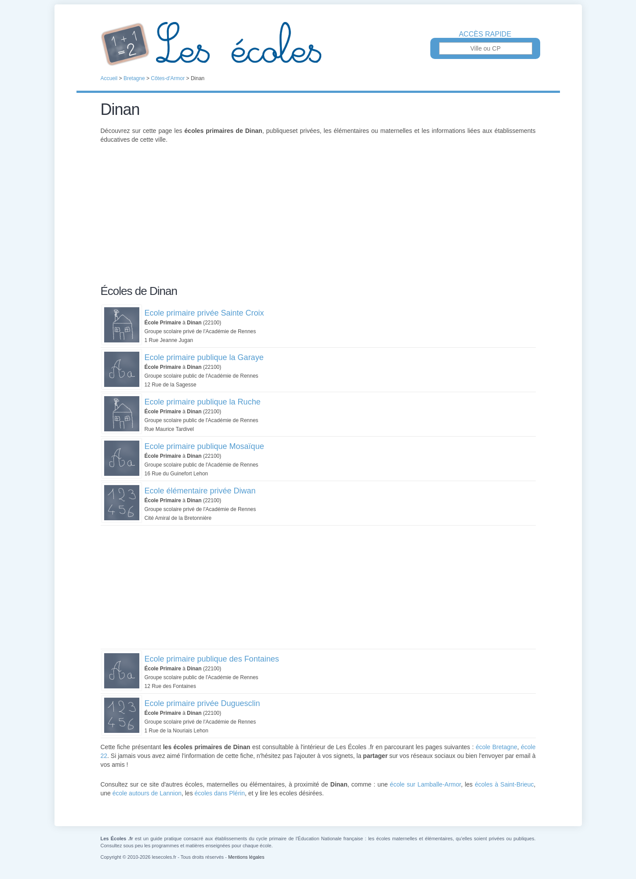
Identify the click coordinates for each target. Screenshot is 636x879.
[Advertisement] (318, 219)
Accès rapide (485, 34)
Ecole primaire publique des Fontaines (212, 659)
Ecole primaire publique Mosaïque (204, 446)
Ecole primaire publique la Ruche (203, 401)
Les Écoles (318, 44)
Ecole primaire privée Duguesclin (202, 703)
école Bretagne (496, 746)
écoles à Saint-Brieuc (504, 784)
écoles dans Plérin (220, 793)
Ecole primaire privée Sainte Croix (204, 313)
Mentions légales (246, 857)
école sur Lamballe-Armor (425, 784)
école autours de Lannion (147, 793)
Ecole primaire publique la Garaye (204, 357)
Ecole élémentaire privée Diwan (200, 490)
